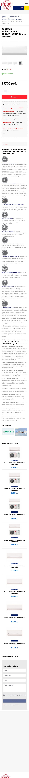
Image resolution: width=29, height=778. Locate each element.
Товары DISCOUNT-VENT (14, 16)
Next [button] (25, 50)
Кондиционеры (6, 18)
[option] (14, 50)
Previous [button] (3, 50)
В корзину (14, 97)
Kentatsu (20, 19)
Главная (4, 16)
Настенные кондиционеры (8, 19)
